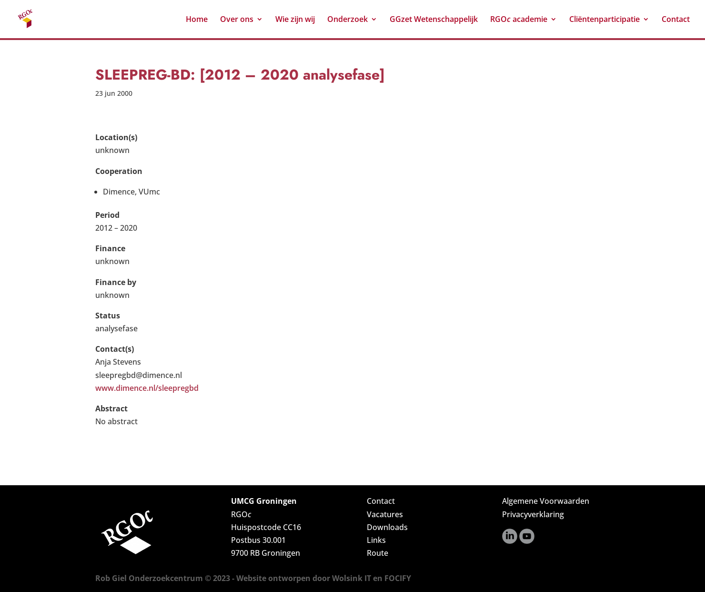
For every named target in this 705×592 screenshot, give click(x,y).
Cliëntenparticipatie (604, 20)
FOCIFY (397, 578)
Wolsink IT (351, 578)
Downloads (387, 527)
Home (197, 20)
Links (376, 540)
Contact (676, 20)
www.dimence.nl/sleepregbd (147, 388)
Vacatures (385, 514)
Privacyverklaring (533, 514)
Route (377, 553)
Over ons (236, 20)
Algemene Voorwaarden (545, 501)
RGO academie (518, 20)
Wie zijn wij (295, 20)
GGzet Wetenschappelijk (434, 20)
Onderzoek (347, 20)
